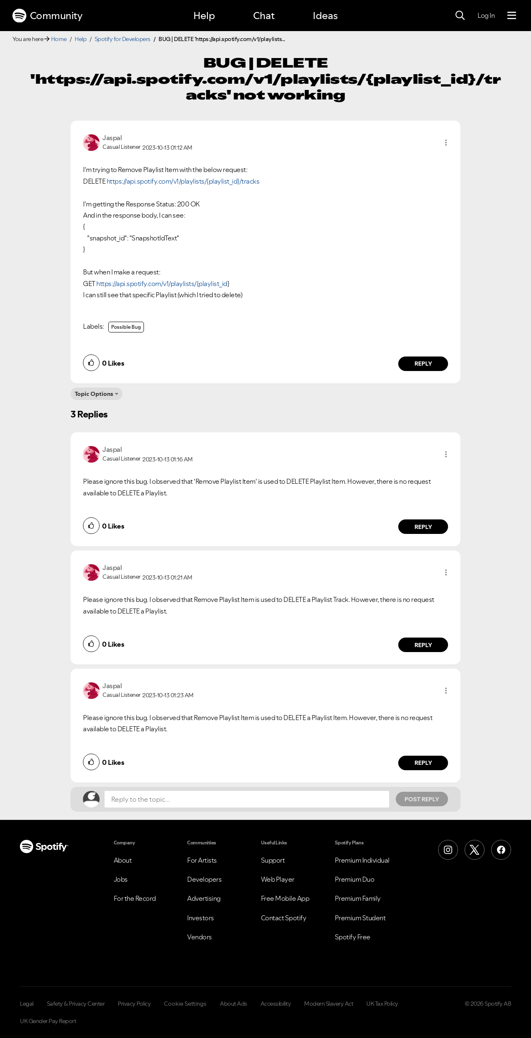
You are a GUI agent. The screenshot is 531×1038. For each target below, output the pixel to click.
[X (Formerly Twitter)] (475, 850)
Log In (485, 15)
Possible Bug (126, 326)
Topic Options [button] (94, 394)
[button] (446, 142)
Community (47, 16)
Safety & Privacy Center (76, 1003)
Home (59, 39)
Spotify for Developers (123, 39)
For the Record (135, 898)
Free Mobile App (285, 898)
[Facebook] (501, 850)
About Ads (233, 1003)
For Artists (202, 860)
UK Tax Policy (382, 1003)
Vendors (199, 936)
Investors (200, 917)
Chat (264, 15)
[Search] (460, 15)
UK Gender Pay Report (48, 1021)
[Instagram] (448, 850)
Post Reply (421, 799)
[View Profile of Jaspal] (112, 137)
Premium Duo (355, 879)
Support (273, 860)
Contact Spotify (284, 917)
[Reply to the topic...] (247, 799)
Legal (27, 1003)
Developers (204, 879)
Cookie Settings (185, 1003)
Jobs (121, 879)
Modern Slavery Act (328, 1003)
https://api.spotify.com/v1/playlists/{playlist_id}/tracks (183, 181)
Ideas (325, 15)
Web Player (278, 879)
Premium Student (360, 917)
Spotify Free (352, 936)
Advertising (204, 898)
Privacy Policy (134, 1003)
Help (204, 15)
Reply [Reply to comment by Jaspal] (423, 363)
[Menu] (512, 16)
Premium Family (358, 898)
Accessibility (276, 1003)
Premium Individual (362, 860)
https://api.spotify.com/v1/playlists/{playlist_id (161, 283)
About (123, 860)
